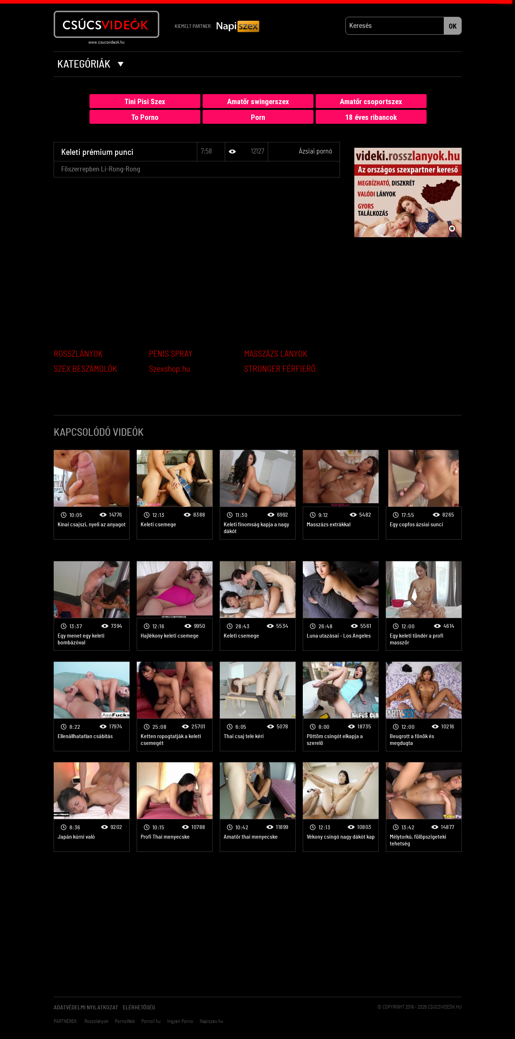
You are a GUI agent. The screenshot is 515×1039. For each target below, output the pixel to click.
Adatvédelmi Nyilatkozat (86, 1007)
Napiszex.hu (211, 1021)
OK (453, 26)
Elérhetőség (139, 1007)
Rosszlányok (96, 1021)
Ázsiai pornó (315, 151)
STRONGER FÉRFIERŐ (280, 369)
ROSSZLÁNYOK (78, 354)
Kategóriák (90, 64)
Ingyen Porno (180, 1021)
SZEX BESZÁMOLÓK (85, 369)
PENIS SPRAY (171, 354)
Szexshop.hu (169, 369)
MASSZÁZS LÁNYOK (275, 354)
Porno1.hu (151, 1021)
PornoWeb (125, 1021)
